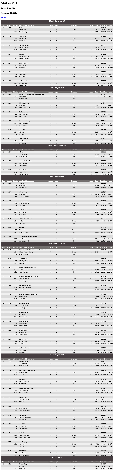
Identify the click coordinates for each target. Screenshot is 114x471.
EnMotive (3, 17)
